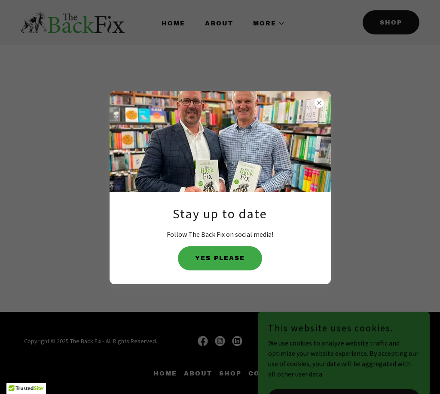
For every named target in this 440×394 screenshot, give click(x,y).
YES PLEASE (220, 258)
